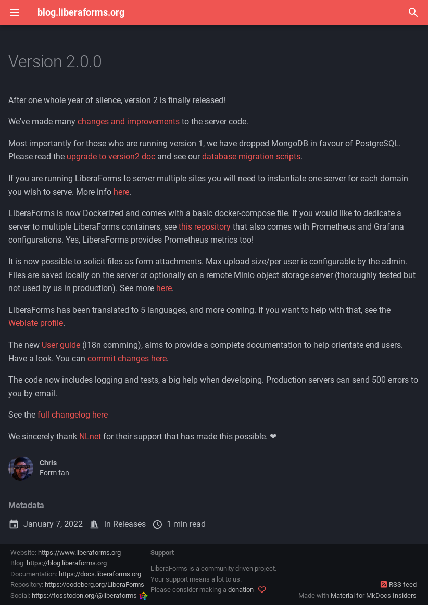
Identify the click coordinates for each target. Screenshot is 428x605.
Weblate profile (35, 323)
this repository (205, 227)
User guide (61, 345)
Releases (129, 524)
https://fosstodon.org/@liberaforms (90, 595)
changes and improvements (129, 122)
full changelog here (72, 415)
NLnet (90, 437)
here (121, 192)
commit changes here (127, 358)
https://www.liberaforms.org (79, 553)
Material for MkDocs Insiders (374, 595)
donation (241, 590)
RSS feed (398, 584)
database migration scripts (251, 156)
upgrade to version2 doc (111, 156)
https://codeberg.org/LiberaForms (94, 584)
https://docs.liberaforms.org (100, 574)
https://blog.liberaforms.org (67, 563)
